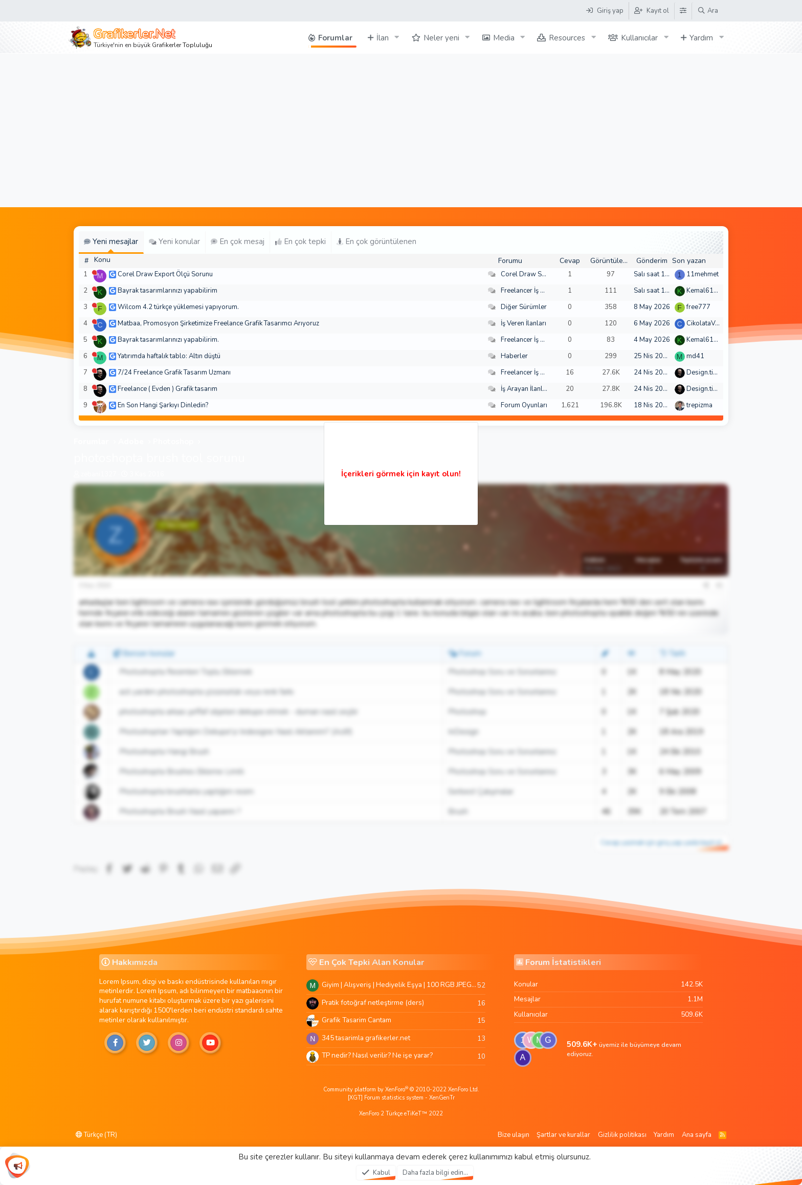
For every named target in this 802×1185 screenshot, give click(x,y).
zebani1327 (99, 474)
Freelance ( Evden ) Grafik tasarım (167, 388)
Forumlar (335, 38)
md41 (695, 356)
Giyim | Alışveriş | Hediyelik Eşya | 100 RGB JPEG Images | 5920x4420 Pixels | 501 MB (399, 985)
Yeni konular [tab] (174, 241)
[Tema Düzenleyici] (683, 10)
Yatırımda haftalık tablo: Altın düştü (169, 356)
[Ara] (707, 10)
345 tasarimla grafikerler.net (366, 1038)
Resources (567, 38)
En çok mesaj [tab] (237, 241)
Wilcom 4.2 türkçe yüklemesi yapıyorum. (178, 307)
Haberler (514, 356)
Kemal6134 (704, 290)
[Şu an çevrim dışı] (94, 272)
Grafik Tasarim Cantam (356, 1020)
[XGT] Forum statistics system (401, 1098)
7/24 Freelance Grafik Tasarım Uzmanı (174, 372)
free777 (698, 307)
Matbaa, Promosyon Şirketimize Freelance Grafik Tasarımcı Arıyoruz (218, 323)
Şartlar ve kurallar (563, 1134)
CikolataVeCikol (710, 323)
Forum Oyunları (524, 405)
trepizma (699, 405)
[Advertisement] (401, 130)
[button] (397, 37)
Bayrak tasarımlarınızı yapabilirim (167, 290)
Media (504, 38)
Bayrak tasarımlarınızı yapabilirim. (168, 339)
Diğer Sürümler (524, 307)
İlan (382, 38)
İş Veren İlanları (523, 323)
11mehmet (702, 274)
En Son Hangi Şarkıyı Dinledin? (163, 405)
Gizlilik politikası (622, 1134)
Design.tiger (704, 372)
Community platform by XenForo (401, 1089)
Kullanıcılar (639, 38)
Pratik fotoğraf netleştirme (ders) (373, 1002)
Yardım (701, 38)
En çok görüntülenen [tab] (376, 241)
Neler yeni (441, 38)
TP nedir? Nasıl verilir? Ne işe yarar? (377, 1055)
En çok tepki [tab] (300, 241)
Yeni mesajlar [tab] (111, 241)
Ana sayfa (696, 1134)
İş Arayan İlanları (525, 388)
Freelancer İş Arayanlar (535, 290)
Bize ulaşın (513, 1134)
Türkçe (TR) (96, 1134)
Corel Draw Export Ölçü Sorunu (165, 274)
